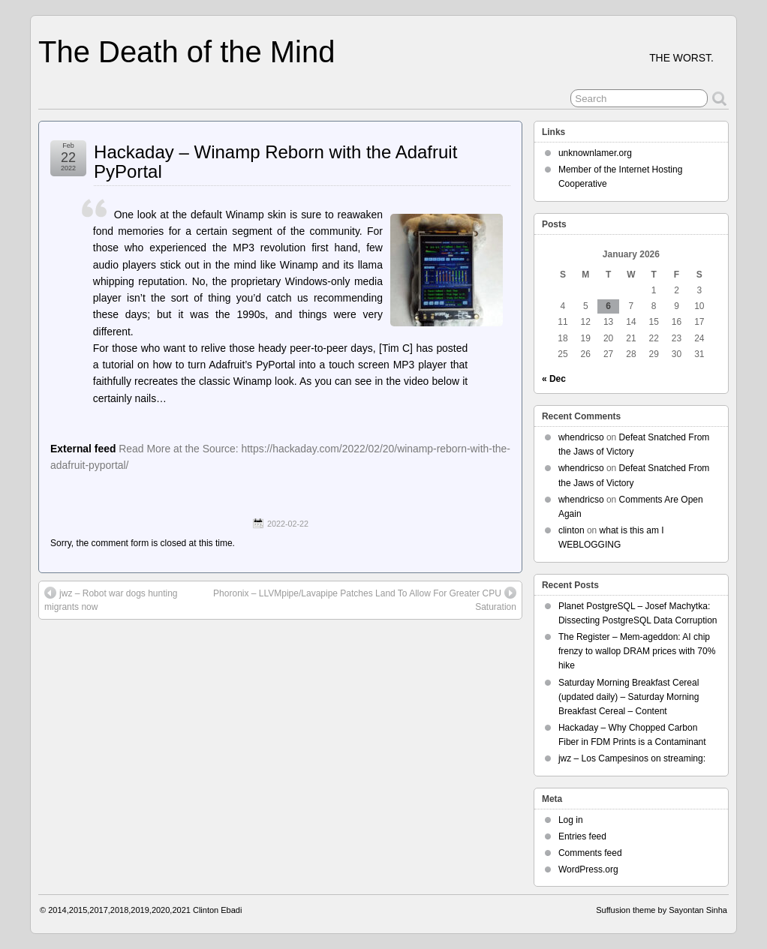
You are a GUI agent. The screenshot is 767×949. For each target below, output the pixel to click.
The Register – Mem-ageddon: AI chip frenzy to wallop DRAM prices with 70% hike (636, 651)
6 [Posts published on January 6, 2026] (608, 306)
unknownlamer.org (595, 153)
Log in (570, 820)
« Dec (554, 379)
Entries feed (582, 836)
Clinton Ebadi (217, 909)
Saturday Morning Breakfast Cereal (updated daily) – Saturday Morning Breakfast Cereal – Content (628, 696)
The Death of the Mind (186, 51)
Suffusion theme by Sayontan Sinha (661, 909)
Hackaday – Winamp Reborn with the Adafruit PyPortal (275, 162)
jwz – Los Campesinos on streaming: (631, 758)
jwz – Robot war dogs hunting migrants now (110, 599)
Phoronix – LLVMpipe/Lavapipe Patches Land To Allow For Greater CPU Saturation (364, 599)
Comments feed (590, 853)
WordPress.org (588, 869)
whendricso (581, 437)
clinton (571, 530)
